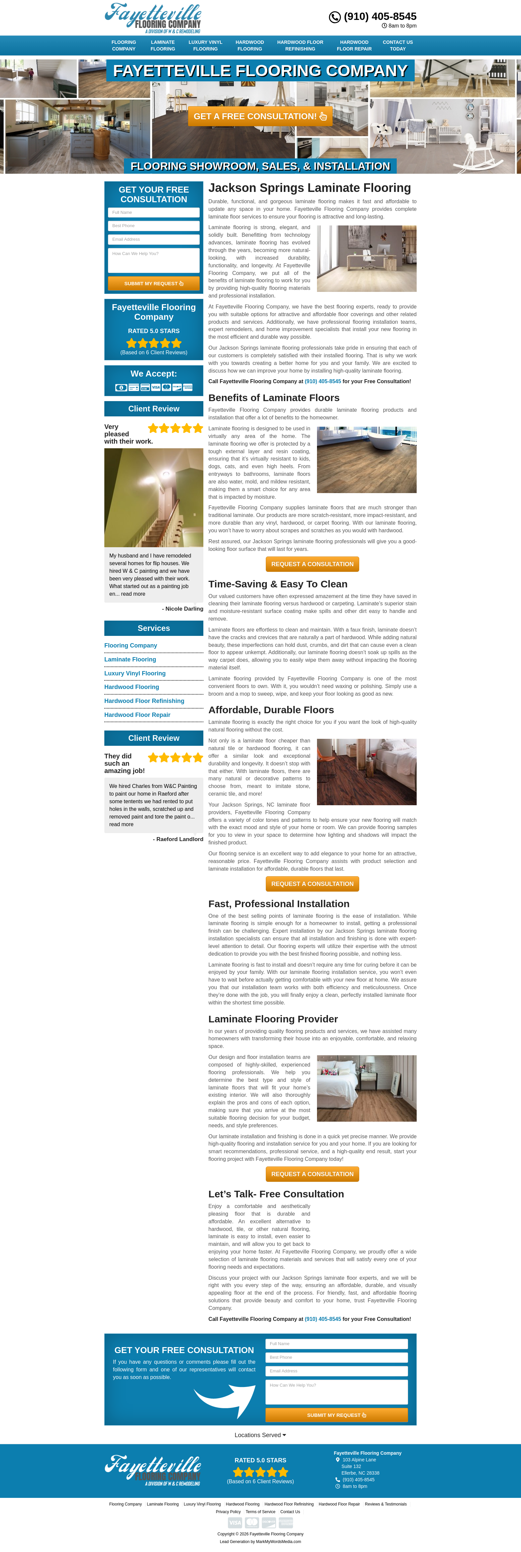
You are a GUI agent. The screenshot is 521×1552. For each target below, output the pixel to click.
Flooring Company (124, 45)
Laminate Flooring (163, 45)
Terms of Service (260, 1511)
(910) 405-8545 (373, 16)
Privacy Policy (228, 1511)
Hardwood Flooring (250, 45)
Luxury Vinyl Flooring (206, 45)
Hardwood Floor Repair (354, 45)
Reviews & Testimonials (386, 1504)
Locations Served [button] (260, 1435)
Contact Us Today (398, 45)
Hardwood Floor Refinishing (300, 45)
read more (133, 594)
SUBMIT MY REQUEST (153, 283)
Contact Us (290, 1511)
